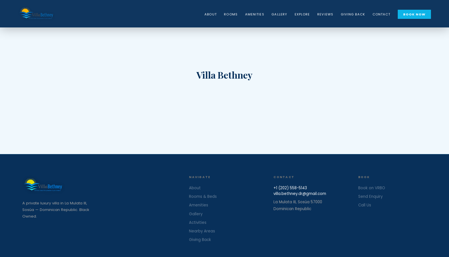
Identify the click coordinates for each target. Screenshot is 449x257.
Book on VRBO (371, 188)
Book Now (414, 14)
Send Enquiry (370, 196)
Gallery (279, 14)
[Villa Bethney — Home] (36, 14)
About (210, 14)
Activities (197, 222)
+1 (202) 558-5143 (290, 188)
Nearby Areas (202, 231)
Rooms (231, 14)
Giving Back (353, 14)
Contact (382, 14)
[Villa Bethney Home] (97, 185)
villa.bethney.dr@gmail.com (299, 193)
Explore (302, 14)
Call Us (364, 205)
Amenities (254, 14)
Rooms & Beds (203, 196)
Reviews (325, 14)
